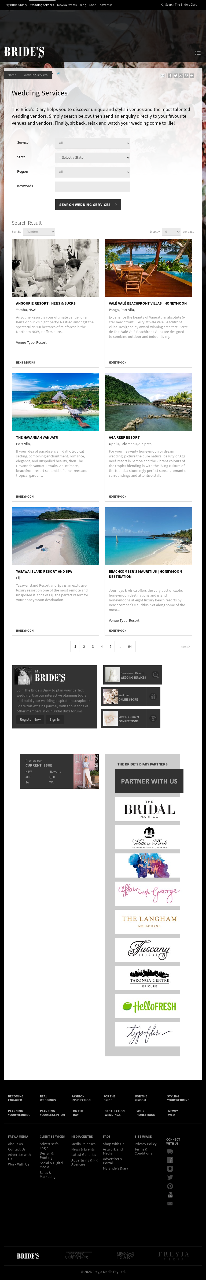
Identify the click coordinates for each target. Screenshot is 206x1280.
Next (185, 647)
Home (12, 75)
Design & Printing (47, 1157)
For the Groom (141, 1099)
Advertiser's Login (49, 1148)
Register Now (30, 719)
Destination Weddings (115, 1115)
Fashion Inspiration (81, 1099)
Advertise (106, 5)
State (21, 157)
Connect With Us (173, 1143)
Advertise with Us (19, 1159)
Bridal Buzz (170, 1153)
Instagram (170, 1171)
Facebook (170, 1162)
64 (130, 647)
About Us (15, 1146)
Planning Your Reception (52, 1115)
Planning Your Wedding (19, 1115)
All (61, 73)
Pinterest (170, 1188)
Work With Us (18, 1166)
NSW (28, 772)
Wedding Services (42, 5)
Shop (93, 5)
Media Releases (83, 1146)
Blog (83, 5)
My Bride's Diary (16, 5)
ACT (27, 777)
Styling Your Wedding (178, 1099)
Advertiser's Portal (112, 1163)
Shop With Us (113, 1146)
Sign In (54, 719)
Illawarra (55, 772)
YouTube (170, 1196)
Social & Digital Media (51, 1167)
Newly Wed (173, 1115)
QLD (52, 777)
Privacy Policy (146, 1146)
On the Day (78, 1115)
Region (22, 172)
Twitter (170, 1179)
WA (51, 782)
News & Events (67, 5)
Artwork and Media (113, 1153)
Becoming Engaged (16, 1099)
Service (23, 143)
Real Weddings (48, 1099)
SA (26, 782)
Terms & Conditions (143, 1153)
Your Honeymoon (146, 1115)
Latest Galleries (83, 1157)
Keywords (25, 186)
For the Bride (110, 1099)
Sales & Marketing (48, 1176)
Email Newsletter (170, 1205)
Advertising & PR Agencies (84, 1164)
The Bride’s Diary (23, 52)
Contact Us (16, 1151)
